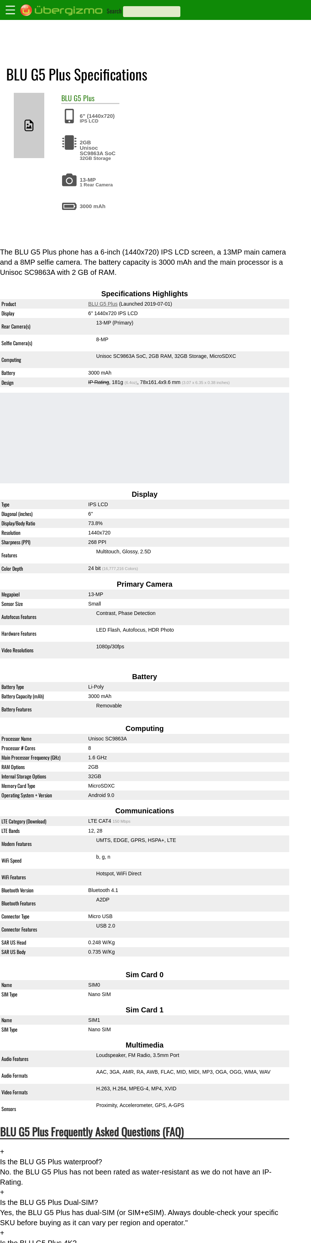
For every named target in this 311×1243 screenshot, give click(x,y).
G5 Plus (84, 97)
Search (114, 11)
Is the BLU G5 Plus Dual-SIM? (49, 1202)
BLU (66, 97)
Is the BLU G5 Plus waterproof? (51, 1162)
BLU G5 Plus (103, 304)
